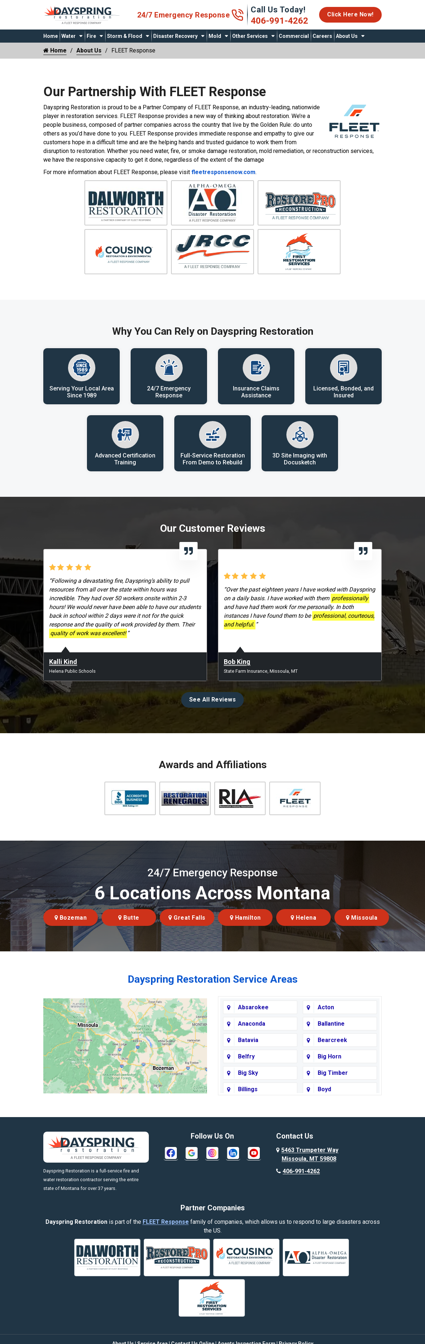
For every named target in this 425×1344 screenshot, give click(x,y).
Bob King (237, 673)
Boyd (324, 1100)
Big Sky (248, 1084)
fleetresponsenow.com (223, 172)
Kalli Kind (63, 673)
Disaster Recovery (175, 36)
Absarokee (253, 1018)
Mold (214, 36)
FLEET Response (166, 1233)
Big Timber (333, 1084)
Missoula (361, 929)
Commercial (294, 36)
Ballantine (331, 1034)
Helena (303, 929)
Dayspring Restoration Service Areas (213, 991)
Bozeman (71, 929)
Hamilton (245, 929)
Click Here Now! (350, 14)
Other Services (250, 36)
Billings (248, 1100)
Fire (91, 36)
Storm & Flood (124, 36)
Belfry (246, 1067)
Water (68, 36)
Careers (322, 36)
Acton (326, 1018)
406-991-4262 (279, 21)
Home (50, 36)
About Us (347, 36)
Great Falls (187, 929)
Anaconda (251, 1034)
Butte (128, 929)
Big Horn (329, 1067)
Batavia (248, 1051)
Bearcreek (332, 1051)
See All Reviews (212, 710)
